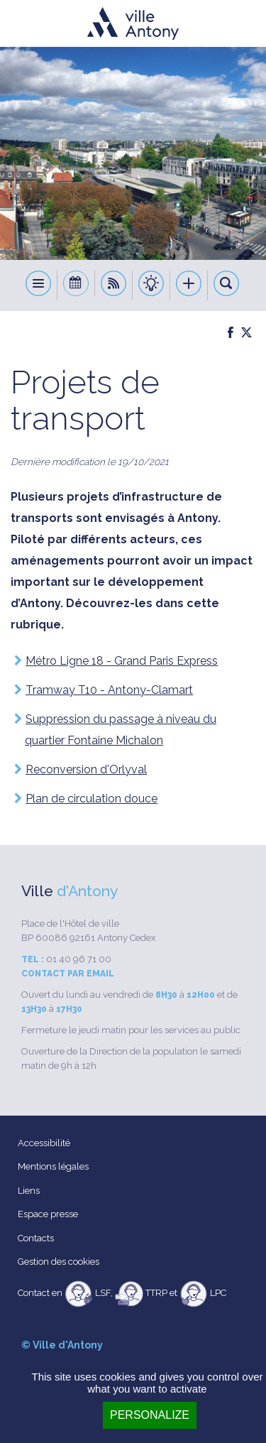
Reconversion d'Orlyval (86, 769)
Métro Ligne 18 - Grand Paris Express (122, 661)
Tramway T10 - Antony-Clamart (109, 690)
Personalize (149, 1415)
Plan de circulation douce (91, 798)
